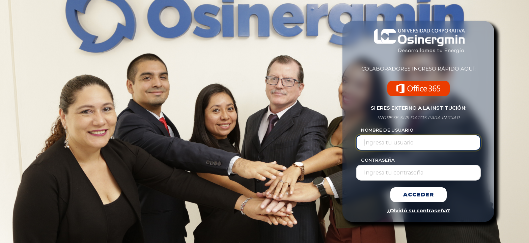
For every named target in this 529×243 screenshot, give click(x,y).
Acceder (418, 194)
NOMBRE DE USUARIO (387, 130)
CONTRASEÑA (378, 160)
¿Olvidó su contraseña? (418, 210)
